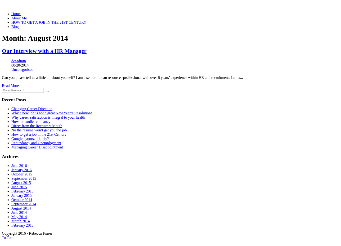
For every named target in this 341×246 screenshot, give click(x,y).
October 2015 (21, 174)
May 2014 (19, 217)
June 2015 (19, 187)
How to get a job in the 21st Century (39, 134)
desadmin (18, 61)
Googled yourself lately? (30, 139)
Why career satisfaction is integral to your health (48, 117)
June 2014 (19, 212)
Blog (15, 27)
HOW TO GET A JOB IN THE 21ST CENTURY (48, 22)
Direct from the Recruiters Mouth (36, 126)
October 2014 (21, 200)
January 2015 (21, 195)
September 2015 (23, 178)
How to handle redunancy (30, 122)
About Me (19, 18)
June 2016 (19, 166)
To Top (7, 238)
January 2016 (21, 170)
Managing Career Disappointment (37, 147)
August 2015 (21, 183)
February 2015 (22, 191)
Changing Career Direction (31, 109)
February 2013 (22, 225)
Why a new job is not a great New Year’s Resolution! (51, 113)
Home (16, 14)
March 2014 (20, 221)
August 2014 (21, 208)
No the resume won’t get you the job (39, 130)
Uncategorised (22, 69)
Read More (10, 86)
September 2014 (23, 204)
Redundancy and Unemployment (36, 143)
